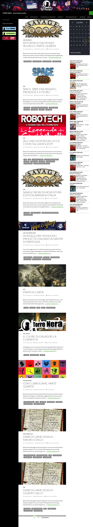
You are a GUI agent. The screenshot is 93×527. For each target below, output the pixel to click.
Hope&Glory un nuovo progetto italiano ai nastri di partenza (43, 238)
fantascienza (27, 61)
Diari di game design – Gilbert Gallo (39, 491)
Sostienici (60, 17)
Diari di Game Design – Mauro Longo (39, 438)
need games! (34, 161)
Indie (38, 307)
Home (26, 17)
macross (26, 161)
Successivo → (46, 517)
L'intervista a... (30, 434)
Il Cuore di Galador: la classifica (39, 338)
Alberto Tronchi (40, 245)
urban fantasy (57, 61)
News (34, 233)
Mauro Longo (27, 457)
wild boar (48, 109)
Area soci (89, 17)
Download (82, 17)
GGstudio (26, 212)
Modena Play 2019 (35, 212)
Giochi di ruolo (55, 257)
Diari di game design (42, 455)
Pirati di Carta (33, 292)
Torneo (28, 333)
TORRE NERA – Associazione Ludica (14, 13)
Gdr (24, 40)
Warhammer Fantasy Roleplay (41, 163)
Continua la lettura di (55, 57)
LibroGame (59, 401)
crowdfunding (38, 257)
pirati (43, 307)
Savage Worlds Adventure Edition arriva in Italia (42, 194)
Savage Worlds (37, 61)
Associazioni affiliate (71, 17)
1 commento (50, 389)
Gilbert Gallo (51, 508)
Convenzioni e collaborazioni (48, 17)
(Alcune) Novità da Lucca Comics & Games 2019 (41, 142)
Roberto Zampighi (40, 49)
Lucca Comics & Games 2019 (51, 159)
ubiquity (42, 109)
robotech (41, 161)
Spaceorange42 (47, 61)
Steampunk (34, 109)
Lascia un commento (53, 49)
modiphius (27, 107)
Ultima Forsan (47, 457)
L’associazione (33, 17)
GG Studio (46, 257)
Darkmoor (27, 508)
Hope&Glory (27, 259)
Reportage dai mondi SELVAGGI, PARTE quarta (39, 44)
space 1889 (26, 109)
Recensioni (29, 40)
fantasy (26, 355)
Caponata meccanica (29, 455)
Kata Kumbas (51, 401)
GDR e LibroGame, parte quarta (40, 385)
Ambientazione (28, 257)
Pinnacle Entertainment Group (39, 107)
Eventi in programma (7, 23)
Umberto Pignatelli (39, 403)
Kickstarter (29, 233)
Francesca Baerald (29, 401)
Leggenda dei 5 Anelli (38, 159)
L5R (29, 159)
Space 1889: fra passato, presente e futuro (39, 90)
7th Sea (26, 307)
